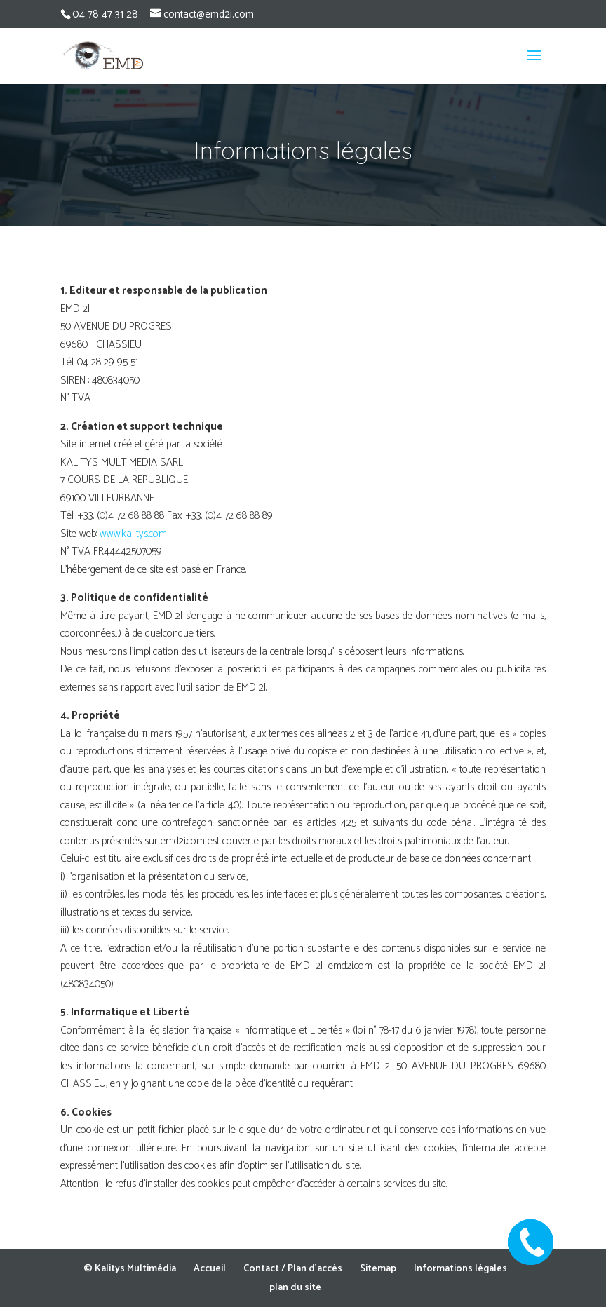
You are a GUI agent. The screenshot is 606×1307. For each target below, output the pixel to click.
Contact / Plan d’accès (292, 1269)
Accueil (210, 1269)
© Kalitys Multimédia (129, 1269)
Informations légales (460, 1269)
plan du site (295, 1288)
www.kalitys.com (135, 534)
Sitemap (378, 1269)
